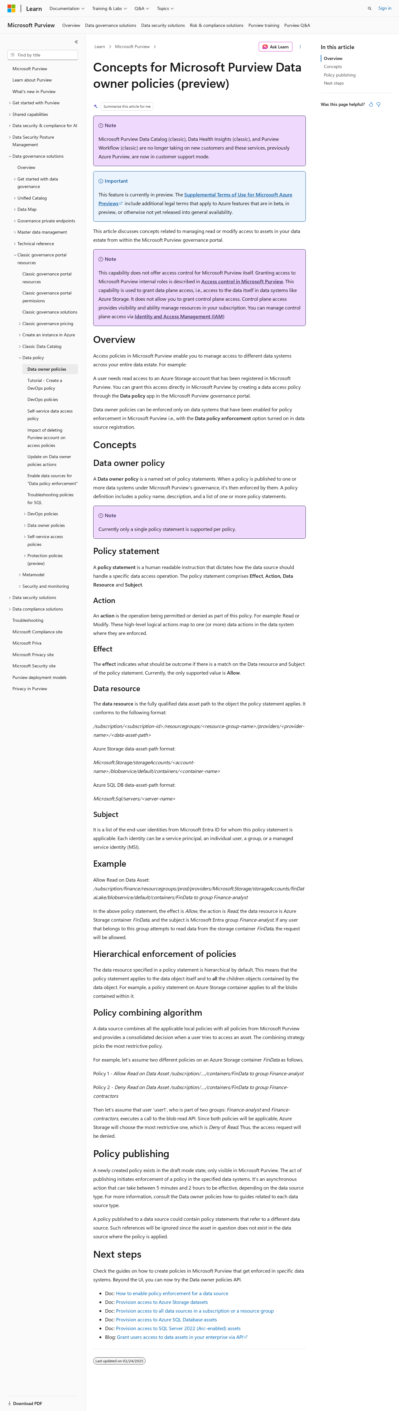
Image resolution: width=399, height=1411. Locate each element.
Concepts (333, 66)
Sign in (385, 8)
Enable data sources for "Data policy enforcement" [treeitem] (52, 479)
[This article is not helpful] (378, 104)
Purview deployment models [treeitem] (39, 677)
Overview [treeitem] (26, 167)
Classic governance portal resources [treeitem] (46, 278)
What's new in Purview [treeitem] (33, 91)
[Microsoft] (11, 8)
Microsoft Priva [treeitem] (26, 643)
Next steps (334, 83)
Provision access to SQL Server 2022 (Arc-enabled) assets (178, 1328)
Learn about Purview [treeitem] (32, 80)
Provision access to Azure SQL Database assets (166, 1319)
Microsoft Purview (132, 46)
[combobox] (42, 55)
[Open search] (369, 8)
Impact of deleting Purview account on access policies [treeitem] (46, 437)
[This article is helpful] (371, 104)
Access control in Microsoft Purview (242, 281)
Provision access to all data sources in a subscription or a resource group (195, 1310)
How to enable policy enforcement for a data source (172, 1293)
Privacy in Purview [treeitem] (29, 688)
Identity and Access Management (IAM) (179, 316)
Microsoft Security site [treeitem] (33, 666)
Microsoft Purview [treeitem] (29, 69)
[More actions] (300, 47)
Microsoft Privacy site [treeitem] (33, 654)
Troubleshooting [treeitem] (27, 620)
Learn (99, 46)
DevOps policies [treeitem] (42, 399)
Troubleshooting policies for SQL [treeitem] (50, 498)
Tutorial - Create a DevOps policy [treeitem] (44, 384)
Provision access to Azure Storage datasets (162, 1302)
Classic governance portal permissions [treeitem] (46, 297)
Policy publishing (340, 75)
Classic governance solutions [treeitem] (49, 312)
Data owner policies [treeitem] (46, 369)
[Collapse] (76, 41)
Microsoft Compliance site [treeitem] (37, 632)
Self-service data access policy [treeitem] (50, 415)
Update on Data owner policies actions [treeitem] (49, 460)
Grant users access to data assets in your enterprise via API (180, 1337)
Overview (333, 58)
